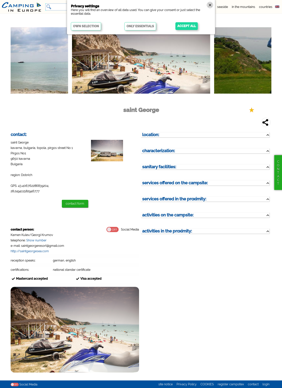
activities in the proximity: (167, 231)
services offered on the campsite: (175, 182)
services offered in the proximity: (174, 199)
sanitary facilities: (159, 166)
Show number (36, 240)
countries (265, 7)
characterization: (158, 150)
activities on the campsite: (168, 215)
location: (150, 134)
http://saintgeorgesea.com (30, 251)
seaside (222, 7)
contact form (75, 203)
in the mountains (243, 7)
